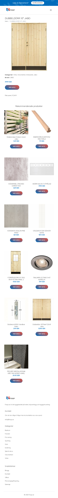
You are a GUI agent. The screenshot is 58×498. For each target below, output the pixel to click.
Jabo (35, 75)
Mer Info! (12, 87)
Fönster (7, 434)
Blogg (7, 470)
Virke (15, 75)
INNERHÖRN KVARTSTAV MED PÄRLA (41, 138)
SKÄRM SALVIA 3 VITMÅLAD (42, 184)
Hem (6, 21)
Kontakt (7, 474)
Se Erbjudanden (38, 3)
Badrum (7, 430)
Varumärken (22, 75)
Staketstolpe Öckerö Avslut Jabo (16, 138)
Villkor (7, 477)
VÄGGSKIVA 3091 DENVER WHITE (42, 232)
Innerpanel (29, 75)
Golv (6, 444)
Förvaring (8, 437)
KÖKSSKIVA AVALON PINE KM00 (16, 232)
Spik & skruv (9, 451)
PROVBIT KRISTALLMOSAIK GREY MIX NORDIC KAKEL (16, 372)
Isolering (8, 448)
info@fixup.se (9, 419)
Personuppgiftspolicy (12, 481)
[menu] (51, 10)
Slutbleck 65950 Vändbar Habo (16, 325)
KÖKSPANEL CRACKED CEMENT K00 (16, 185)
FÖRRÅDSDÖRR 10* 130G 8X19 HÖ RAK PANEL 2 (16, 279)
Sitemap (7, 484)
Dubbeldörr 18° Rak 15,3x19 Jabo (42, 325)
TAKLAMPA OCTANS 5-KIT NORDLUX (41, 279)
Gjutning (7, 441)
